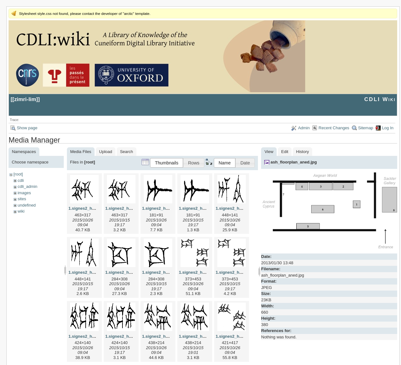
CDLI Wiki (380, 99)
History (302, 151)
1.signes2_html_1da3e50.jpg (207, 272)
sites (21, 198)
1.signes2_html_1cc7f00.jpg (132, 272)
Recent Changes (334, 127)
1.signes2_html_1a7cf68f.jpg (170, 208)
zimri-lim (25, 99)
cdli (20, 180)
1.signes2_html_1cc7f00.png (170, 272)
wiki (20, 211)
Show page (27, 127)
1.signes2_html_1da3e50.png (244, 272)
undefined (26, 205)
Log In (387, 127)
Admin (304, 127)
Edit (284, 151)
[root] (18, 174)
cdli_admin (27, 186)
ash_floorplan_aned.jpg (294, 162)
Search (126, 151)
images (24, 192)
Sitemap (365, 127)
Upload (105, 151)
